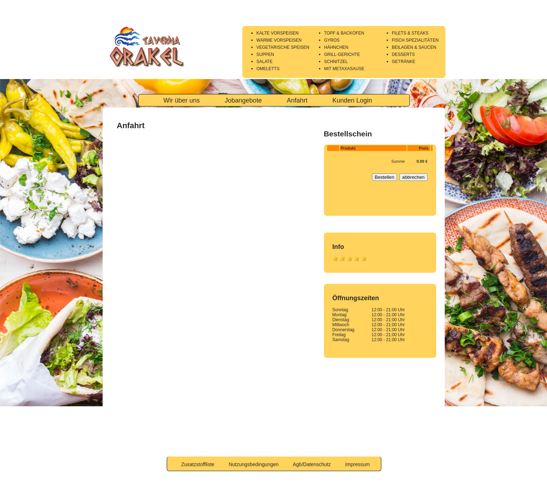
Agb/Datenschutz (312, 464)
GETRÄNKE (404, 61)
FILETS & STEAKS (410, 33)
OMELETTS (268, 68)
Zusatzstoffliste (198, 464)
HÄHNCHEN (336, 47)
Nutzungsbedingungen (254, 464)
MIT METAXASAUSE (344, 68)
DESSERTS (403, 54)
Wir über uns (182, 100)
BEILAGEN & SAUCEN (414, 47)
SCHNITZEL (336, 61)
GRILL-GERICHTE (342, 54)
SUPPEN (265, 54)
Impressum (357, 464)
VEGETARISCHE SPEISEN (283, 47)
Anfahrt (297, 100)
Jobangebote (243, 100)
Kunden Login (352, 100)
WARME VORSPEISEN (279, 40)
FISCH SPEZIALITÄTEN (415, 40)
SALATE (265, 61)
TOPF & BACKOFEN (344, 33)
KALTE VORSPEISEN (278, 33)
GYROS (332, 40)
